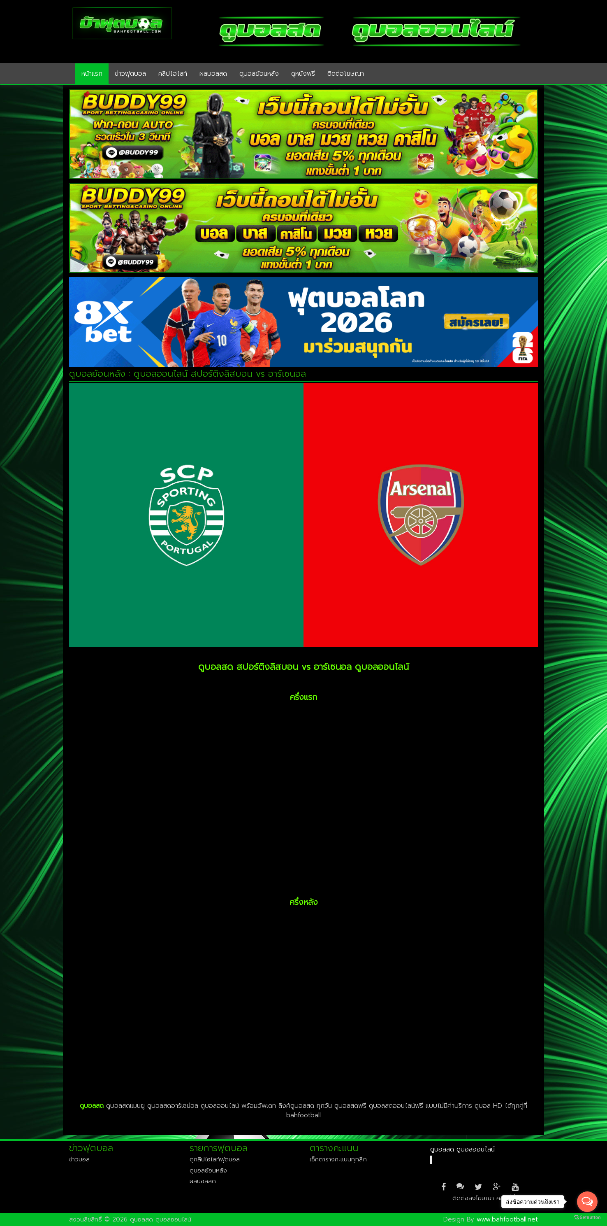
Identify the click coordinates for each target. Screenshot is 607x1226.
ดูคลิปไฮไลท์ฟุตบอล (215, 1159)
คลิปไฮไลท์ (172, 74)
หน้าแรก (91, 74)
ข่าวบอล (79, 1159)
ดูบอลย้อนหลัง (259, 74)
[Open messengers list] (587, 1201)
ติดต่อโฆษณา (345, 74)
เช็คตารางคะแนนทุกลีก (338, 1159)
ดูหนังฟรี (303, 74)
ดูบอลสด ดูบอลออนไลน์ (462, 1149)
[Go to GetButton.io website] (587, 1217)
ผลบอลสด (213, 74)
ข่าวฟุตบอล (130, 74)
